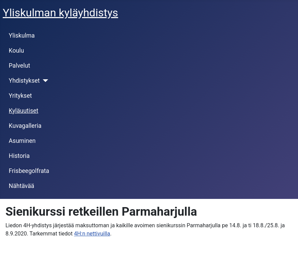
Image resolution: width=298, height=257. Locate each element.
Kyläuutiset (23, 110)
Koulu (16, 50)
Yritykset (20, 95)
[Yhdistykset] (44, 80)
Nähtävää (22, 185)
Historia (19, 155)
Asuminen (22, 140)
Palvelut (19, 65)
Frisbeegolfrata (29, 170)
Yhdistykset (24, 80)
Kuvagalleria (25, 125)
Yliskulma (22, 35)
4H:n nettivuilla (92, 233)
